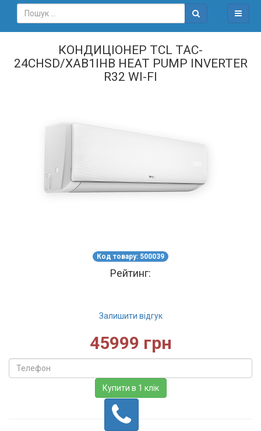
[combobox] (101, 13)
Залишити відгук (131, 315)
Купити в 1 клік (131, 388)
